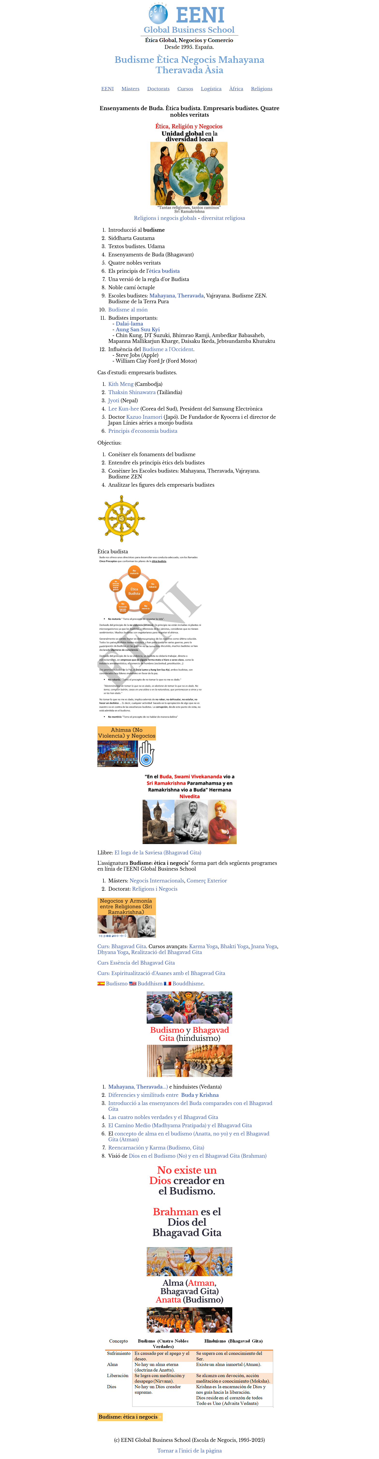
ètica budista (164, 271)
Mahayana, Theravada (176, 296)
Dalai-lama (129, 324)
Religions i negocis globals (165, 218)
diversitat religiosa (223, 218)
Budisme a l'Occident (167, 349)
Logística (211, 89)
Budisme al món (128, 310)
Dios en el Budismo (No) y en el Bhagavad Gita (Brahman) (198, 1156)
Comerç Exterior (207, 881)
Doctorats (158, 89)
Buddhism (150, 984)
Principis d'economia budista (142, 431)
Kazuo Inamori (144, 417)
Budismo (117, 984)
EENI (107, 89)
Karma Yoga (203, 946)
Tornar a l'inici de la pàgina (189, 1451)
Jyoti (113, 401)
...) (138, 1087)
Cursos (185, 89)
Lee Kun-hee (123, 409)
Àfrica (236, 89)
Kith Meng (120, 384)
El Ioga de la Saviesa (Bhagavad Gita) (158, 853)
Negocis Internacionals (157, 881)
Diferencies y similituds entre (163, 1095)
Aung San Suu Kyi (138, 329)
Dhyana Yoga (113, 952)
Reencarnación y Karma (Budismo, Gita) (156, 1148)
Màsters (130, 89)
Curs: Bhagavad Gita (121, 946)
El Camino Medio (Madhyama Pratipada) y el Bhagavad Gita (180, 1125)
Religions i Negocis (154, 889)
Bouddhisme (188, 984)
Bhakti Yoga (234, 946)
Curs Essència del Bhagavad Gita (136, 963)
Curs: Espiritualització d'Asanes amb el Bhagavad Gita (161, 973)
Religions (261, 89)
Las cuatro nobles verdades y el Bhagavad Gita (163, 1117)
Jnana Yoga (264, 946)
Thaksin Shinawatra (132, 392)
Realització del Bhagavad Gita (166, 952)
